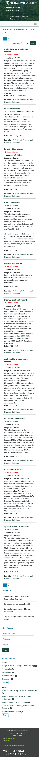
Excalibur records (12, 108)
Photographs (6, 669)
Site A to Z (24, 731)
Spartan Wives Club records (16, 526)
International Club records (16, 299)
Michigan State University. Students (15, 702)
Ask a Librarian (15, 17)
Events (12, 19)
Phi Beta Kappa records (14, 418)
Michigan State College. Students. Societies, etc (19, 691)
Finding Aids (12, 10)
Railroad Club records (13, 469)
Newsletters (6, 679)
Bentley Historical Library (11, 711)
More (5, 682)
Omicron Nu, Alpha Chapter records (16, 360)
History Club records (13, 263)
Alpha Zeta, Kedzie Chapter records (16, 50)
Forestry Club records (13, 149)
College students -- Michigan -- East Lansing (18, 666)
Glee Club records (12, 202)
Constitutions (7, 672)
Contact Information (13, 731)
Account (25, 17)
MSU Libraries (13, 7)
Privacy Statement (15, 733)
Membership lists (8, 676)
